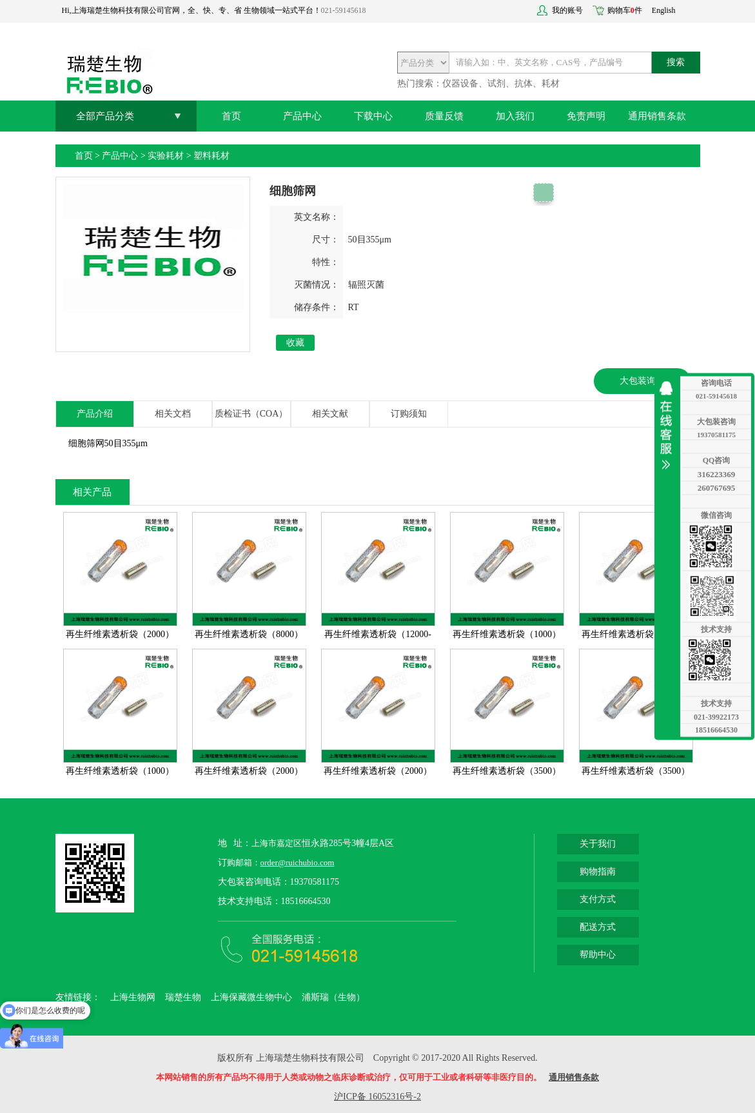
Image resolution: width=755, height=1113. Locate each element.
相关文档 (173, 414)
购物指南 (598, 871)
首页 (231, 116)
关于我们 (598, 844)
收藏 (295, 343)
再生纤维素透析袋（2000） (120, 634)
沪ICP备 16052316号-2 (377, 1096)
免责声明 (586, 116)
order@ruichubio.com (297, 862)
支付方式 (598, 899)
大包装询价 (642, 381)
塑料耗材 (211, 156)
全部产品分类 (105, 116)
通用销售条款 (657, 116)
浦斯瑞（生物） (333, 997)
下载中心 (373, 116)
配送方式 (598, 927)
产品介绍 (95, 414)
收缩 (669, 425)
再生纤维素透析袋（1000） (507, 634)
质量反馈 (444, 116)
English (664, 10)
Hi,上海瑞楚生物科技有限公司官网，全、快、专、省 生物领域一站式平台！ (191, 10)
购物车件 (624, 10)
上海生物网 (132, 997)
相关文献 (330, 414)
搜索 (676, 62)
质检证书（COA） (251, 414)
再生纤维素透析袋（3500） (507, 771)
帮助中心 (598, 955)
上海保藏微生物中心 (251, 997)
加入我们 (515, 116)
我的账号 (567, 10)
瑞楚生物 (183, 997)
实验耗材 (166, 156)
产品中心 (302, 116)
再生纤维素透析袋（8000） (249, 634)
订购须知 (409, 414)
